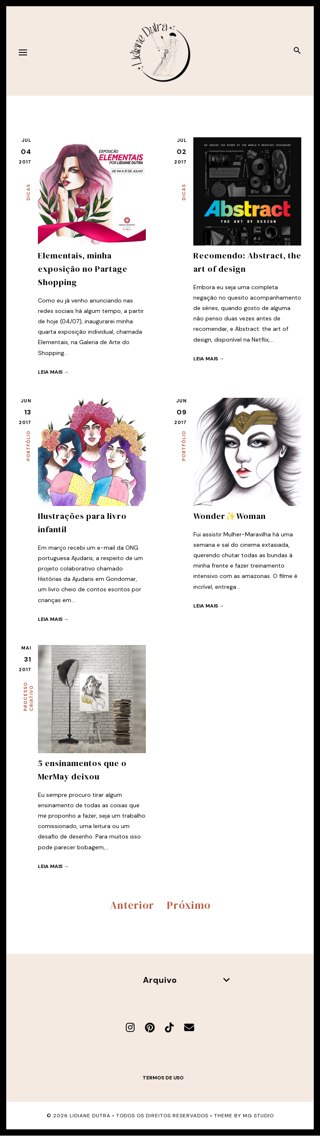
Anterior (132, 905)
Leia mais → (53, 372)
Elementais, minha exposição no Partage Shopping (83, 269)
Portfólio (28, 446)
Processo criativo (28, 696)
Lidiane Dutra (90, 1115)
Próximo (188, 905)
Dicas (28, 192)
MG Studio (258, 1115)
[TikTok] (169, 1028)
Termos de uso (163, 1077)
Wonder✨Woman (229, 516)
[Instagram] (130, 1028)
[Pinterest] (150, 1028)
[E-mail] (189, 1028)
